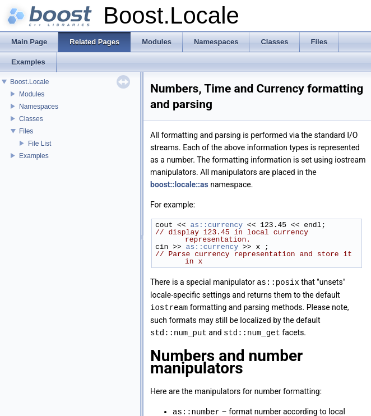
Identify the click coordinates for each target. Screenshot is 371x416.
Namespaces (38, 106)
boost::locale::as (179, 184)
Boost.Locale (29, 82)
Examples (34, 156)
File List (39, 143)
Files (26, 131)
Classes (31, 119)
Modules (31, 94)
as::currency (216, 225)
